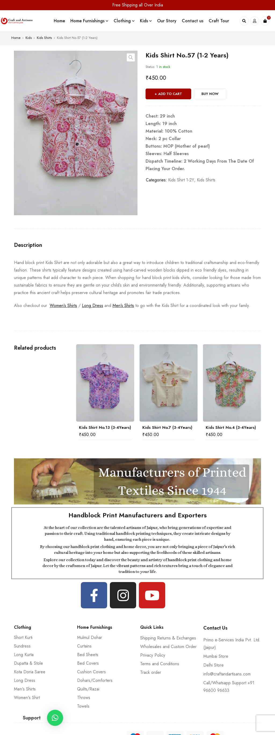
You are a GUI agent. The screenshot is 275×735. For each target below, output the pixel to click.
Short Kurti (23, 637)
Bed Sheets (87, 655)
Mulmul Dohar (89, 637)
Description (28, 245)
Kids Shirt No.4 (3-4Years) (231, 427)
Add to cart (170, 93)
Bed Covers (88, 663)
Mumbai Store (215, 656)
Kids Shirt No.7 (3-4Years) (167, 427)
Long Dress (92, 305)
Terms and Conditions (159, 664)
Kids (29, 37)
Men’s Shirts (123, 305)
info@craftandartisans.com (227, 674)
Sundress (22, 646)
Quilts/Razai (88, 689)
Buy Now (210, 93)
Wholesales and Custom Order (168, 646)
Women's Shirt (27, 697)
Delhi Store (213, 665)
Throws (83, 697)
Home (15, 37)
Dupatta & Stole (28, 663)
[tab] (28, 245)
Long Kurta (24, 655)
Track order (150, 672)
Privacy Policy (152, 655)
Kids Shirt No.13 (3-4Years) (105, 427)
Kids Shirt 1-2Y (181, 180)
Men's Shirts (25, 689)
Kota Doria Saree (29, 672)
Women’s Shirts (63, 305)
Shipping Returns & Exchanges (168, 638)
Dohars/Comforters (95, 680)
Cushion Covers (91, 672)
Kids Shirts (44, 37)
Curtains (84, 646)
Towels (83, 706)
